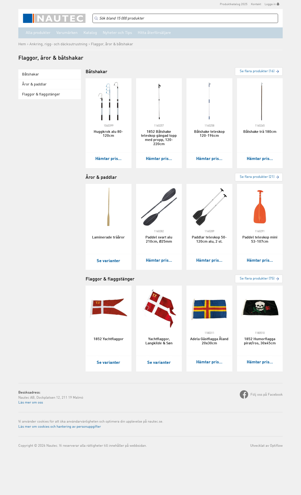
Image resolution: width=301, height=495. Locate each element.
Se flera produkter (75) (257, 278)
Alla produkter (38, 33)
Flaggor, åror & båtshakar (112, 44)
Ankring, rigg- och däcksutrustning (58, 44)
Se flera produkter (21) (257, 177)
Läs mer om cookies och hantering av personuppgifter (59, 427)
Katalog (90, 33)
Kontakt (256, 4)
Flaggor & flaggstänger (41, 94)
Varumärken (67, 33)
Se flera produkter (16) (257, 71)
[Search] (185, 18)
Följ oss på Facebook (266, 395)
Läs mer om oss (30, 402)
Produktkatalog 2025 (233, 4)
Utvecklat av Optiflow (266, 446)
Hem (22, 44)
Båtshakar (30, 74)
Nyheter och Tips (117, 33)
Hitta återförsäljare (154, 33)
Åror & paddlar (34, 84)
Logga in (270, 4)
